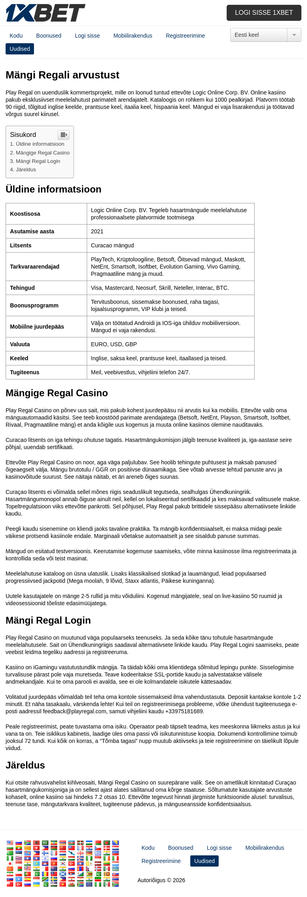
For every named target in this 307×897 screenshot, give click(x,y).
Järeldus (26, 170)
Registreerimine (185, 35)
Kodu (16, 35)
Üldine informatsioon (40, 144)
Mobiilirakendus (133, 35)
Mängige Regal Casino (43, 153)
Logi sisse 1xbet (264, 12)
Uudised (20, 49)
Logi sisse (87, 35)
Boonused (49, 35)
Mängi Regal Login (38, 161)
